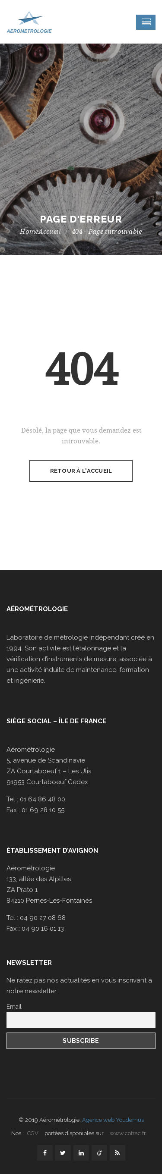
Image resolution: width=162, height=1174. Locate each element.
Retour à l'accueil (81, 471)
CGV (32, 1133)
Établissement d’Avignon (52, 850)
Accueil (49, 231)
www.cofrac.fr (128, 1133)
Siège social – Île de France (56, 721)
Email (14, 1006)
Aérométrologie (37, 609)
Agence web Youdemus (113, 1120)
